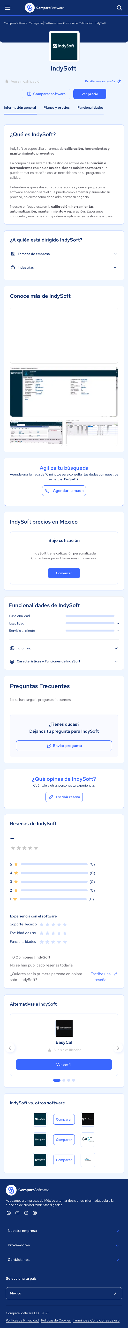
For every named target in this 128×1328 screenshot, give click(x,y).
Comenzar (64, 573)
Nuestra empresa (64, 1231)
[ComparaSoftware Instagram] (35, 1213)
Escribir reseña (64, 797)
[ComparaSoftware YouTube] (17, 1213)
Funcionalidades (90, 107)
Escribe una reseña (104, 976)
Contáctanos (64, 1260)
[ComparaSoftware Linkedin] (9, 1213)
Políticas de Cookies (56, 1320)
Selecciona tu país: (22, 1278)
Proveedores (64, 1246)
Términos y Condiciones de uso (96, 1320)
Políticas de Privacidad (22, 1320)
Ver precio (90, 94)
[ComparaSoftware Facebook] (26, 1213)
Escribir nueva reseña (103, 81)
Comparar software (46, 94)
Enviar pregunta (64, 746)
